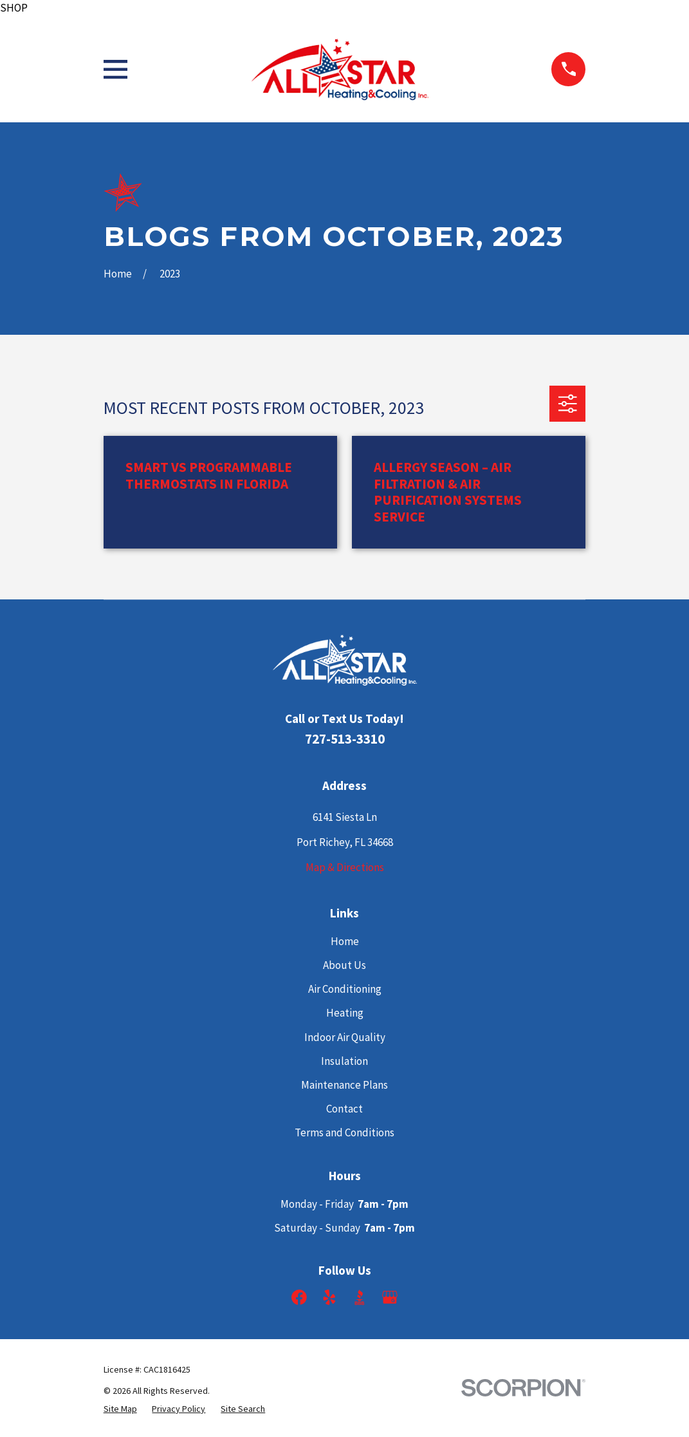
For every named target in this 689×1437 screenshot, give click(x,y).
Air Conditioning (344, 989)
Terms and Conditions (344, 1132)
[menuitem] (120, 1409)
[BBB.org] (359, 1297)
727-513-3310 (345, 738)
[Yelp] (329, 1297)
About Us (344, 965)
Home (345, 941)
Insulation (344, 1061)
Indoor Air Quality (344, 1037)
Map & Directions (345, 867)
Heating (344, 1013)
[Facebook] (299, 1297)
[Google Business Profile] (390, 1297)
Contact (344, 1109)
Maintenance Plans (344, 1085)
